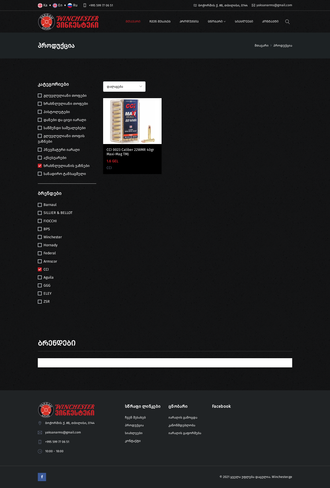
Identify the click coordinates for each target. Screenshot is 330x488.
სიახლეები (244, 21)
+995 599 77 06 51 (101, 5)
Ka (42, 5)
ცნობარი (215, 21)
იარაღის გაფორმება (184, 433)
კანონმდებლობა (181, 425)
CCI (109, 168)
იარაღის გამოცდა (182, 417)
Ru (72, 5)
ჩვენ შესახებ (159, 21)
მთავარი (133, 21)
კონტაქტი (270, 21)
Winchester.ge (282, 477)
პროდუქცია (189, 21)
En (57, 5)
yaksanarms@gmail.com (274, 5)
